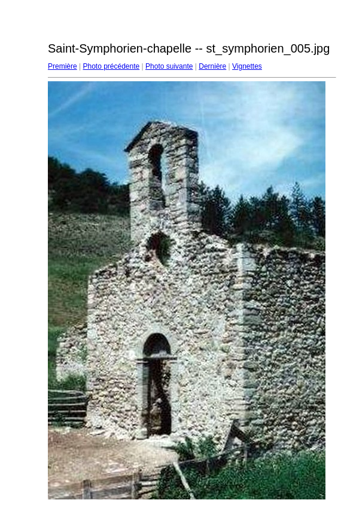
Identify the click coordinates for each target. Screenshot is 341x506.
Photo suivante (169, 66)
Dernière (212, 66)
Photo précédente (111, 66)
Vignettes (247, 66)
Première (62, 66)
